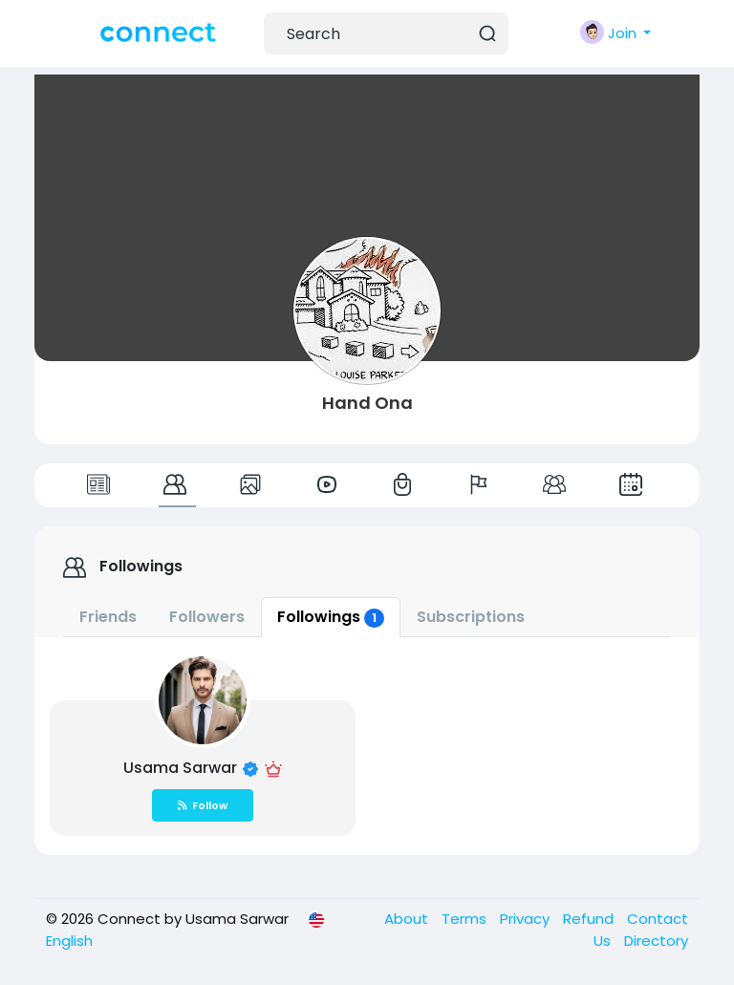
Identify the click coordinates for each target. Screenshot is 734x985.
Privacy (526, 919)
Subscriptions (471, 617)
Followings (330, 617)
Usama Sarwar (182, 768)
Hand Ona (367, 403)
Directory (656, 941)
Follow (202, 805)
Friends (108, 617)
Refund (590, 919)
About (408, 919)
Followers (207, 617)
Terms (466, 919)
